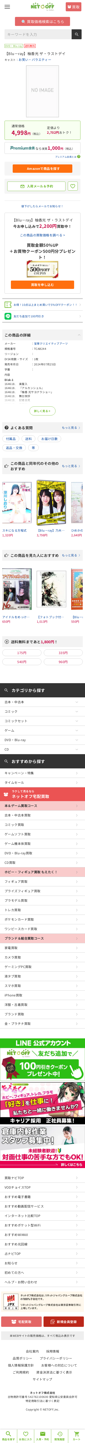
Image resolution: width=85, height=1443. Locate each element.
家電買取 (11, 947)
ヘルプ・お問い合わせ (21, 1282)
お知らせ (11, 1263)
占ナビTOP (13, 1253)
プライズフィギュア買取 (23, 891)
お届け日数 (49, 438)
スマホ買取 (13, 985)
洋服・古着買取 (16, 1004)
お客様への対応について (59, 1365)
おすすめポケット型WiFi (23, 1225)
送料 (28, 438)
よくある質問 (45, 427)
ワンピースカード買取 (21, 929)
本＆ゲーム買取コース (21, 805)
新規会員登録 (67, 1321)
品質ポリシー (22, 1358)
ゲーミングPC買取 (18, 966)
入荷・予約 (42, 1439)
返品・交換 (14, 447)
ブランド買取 (14, 1014)
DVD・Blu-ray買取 (18, 853)
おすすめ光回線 (16, 1244)
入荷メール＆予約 (40, 186)
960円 (63, 661)
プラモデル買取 (16, 900)
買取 (76, 6)
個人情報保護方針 (21, 1365)
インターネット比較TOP (22, 1215)
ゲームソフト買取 (18, 834)
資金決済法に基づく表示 (54, 1372)
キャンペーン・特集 (19, 773)
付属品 (11, 438)
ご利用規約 (21, 1372)
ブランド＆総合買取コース (24, 938)
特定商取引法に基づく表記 (42, 1401)
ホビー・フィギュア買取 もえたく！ (31, 872)
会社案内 (32, 1351)
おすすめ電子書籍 (18, 1196)
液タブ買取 (13, 976)
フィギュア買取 (16, 881)
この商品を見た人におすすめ (45, 555)
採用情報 (52, 1351)
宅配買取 (24, 1321)
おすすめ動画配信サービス (24, 1206)
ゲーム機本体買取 (18, 843)
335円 (63, 652)
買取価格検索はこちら (43, 21)
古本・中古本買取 (18, 815)
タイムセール (14, 782)
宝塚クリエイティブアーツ (51, 343)
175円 (21, 652)
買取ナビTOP (14, 1178)
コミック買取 (14, 824)
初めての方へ (14, 1272)
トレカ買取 (13, 910)
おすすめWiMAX (16, 1234)
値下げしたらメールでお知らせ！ (42, 206)
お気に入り (25, 1439)
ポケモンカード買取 (19, 919)
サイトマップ (42, 1379)
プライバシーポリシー (56, 1358)
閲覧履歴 (59, 1439)
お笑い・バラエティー (35, 59)
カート (76, 1439)
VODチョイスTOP (18, 1187)
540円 (21, 661)
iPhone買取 (13, 995)
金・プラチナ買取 (18, 1023)
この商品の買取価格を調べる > (42, 235)
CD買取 (10, 862)
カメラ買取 (13, 957)
